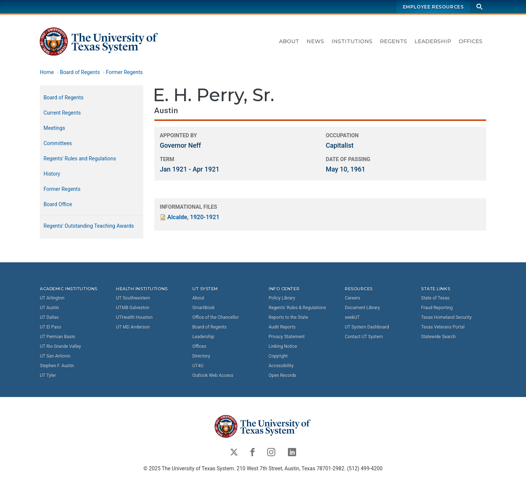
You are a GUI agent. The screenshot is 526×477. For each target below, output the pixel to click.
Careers (352, 298)
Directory (201, 356)
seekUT (352, 317)
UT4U (197, 365)
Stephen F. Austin (57, 365)
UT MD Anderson (133, 327)
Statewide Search (438, 336)
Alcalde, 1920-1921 (193, 217)
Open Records (282, 375)
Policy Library (282, 298)
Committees (58, 143)
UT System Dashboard (367, 327)
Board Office (58, 204)
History (52, 174)
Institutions (351, 41)
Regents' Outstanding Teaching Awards (89, 226)
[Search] (479, 6)
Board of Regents (80, 72)
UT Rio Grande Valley (60, 346)
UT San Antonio (55, 356)
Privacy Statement (287, 336)
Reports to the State (288, 317)
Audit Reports (282, 327)
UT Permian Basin (57, 336)
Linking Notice (283, 346)
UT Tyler (48, 375)
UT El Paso (50, 327)
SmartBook (203, 307)
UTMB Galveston (132, 307)
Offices (470, 41)
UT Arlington (52, 298)
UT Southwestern (133, 298)
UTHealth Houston (134, 317)
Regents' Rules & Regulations (297, 307)
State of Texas (435, 298)
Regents (393, 41)
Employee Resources (433, 7)
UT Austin (49, 307)
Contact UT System (364, 336)
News (315, 41)
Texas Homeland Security (446, 317)
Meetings (54, 128)
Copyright (278, 356)
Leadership (432, 41)
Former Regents (124, 72)
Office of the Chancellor (215, 317)
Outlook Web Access (212, 375)
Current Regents (62, 113)
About (289, 41)
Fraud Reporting (437, 307)
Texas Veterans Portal (443, 327)
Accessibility (281, 365)
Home (47, 72)
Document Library (362, 307)
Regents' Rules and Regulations (80, 158)
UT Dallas (49, 317)
